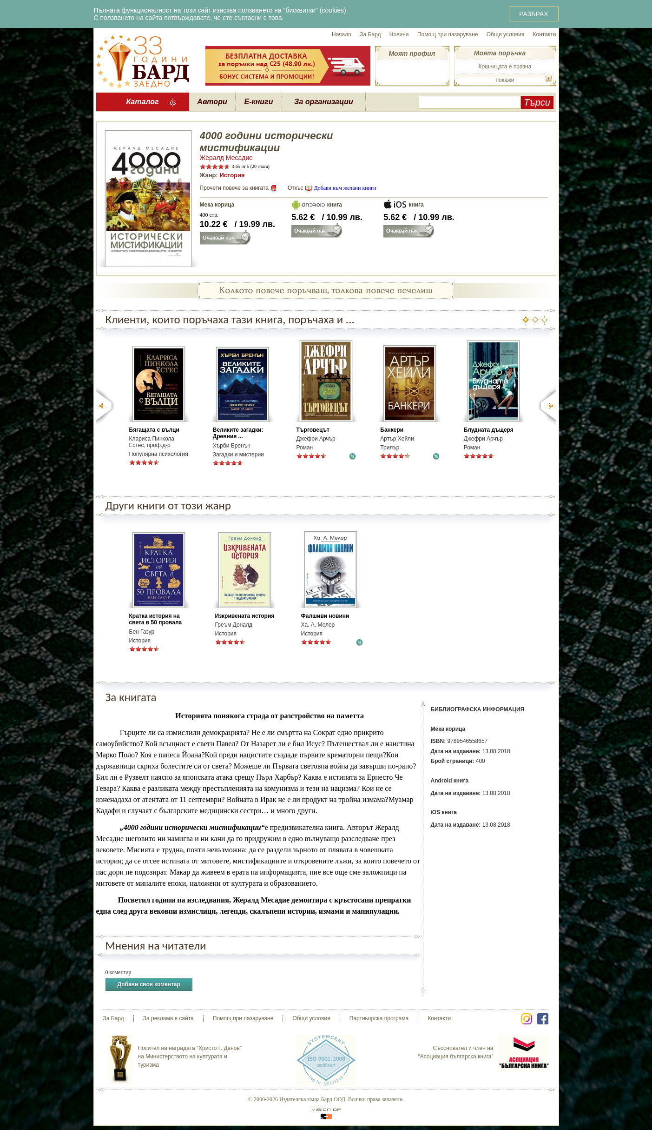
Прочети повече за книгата (234, 188)
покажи (504, 80)
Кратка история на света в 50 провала (155, 619)
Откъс (295, 188)
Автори (212, 102)
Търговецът (312, 430)
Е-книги (258, 102)
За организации (323, 102)
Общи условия (505, 34)
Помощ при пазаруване (447, 34)
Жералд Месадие (226, 157)
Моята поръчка (500, 53)
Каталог (142, 102)
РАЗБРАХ (533, 14)
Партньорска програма (378, 1018)
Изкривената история (245, 616)
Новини (399, 34)
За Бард (370, 34)
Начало (341, 34)
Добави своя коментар (148, 984)
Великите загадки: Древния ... (238, 433)
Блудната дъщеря (489, 430)
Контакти (544, 34)
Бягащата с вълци (154, 430)
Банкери (391, 430)
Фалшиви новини (325, 616)
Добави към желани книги (345, 188)
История (231, 175)
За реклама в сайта (168, 1018)
